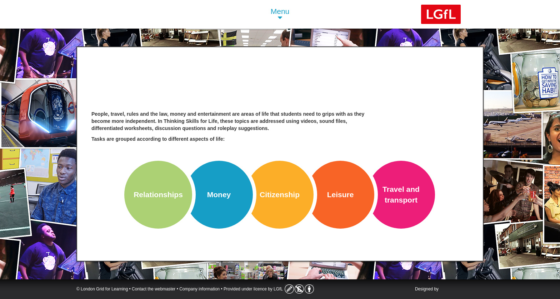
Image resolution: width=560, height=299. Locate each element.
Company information (199, 288)
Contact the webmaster (153, 288)
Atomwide (463, 289)
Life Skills (138, 14)
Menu (280, 14)
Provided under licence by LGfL (253, 288)
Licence (299, 289)
